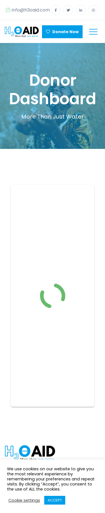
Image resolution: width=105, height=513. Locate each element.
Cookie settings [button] (24, 500)
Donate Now (62, 32)
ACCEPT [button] (55, 500)
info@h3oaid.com (28, 10)
